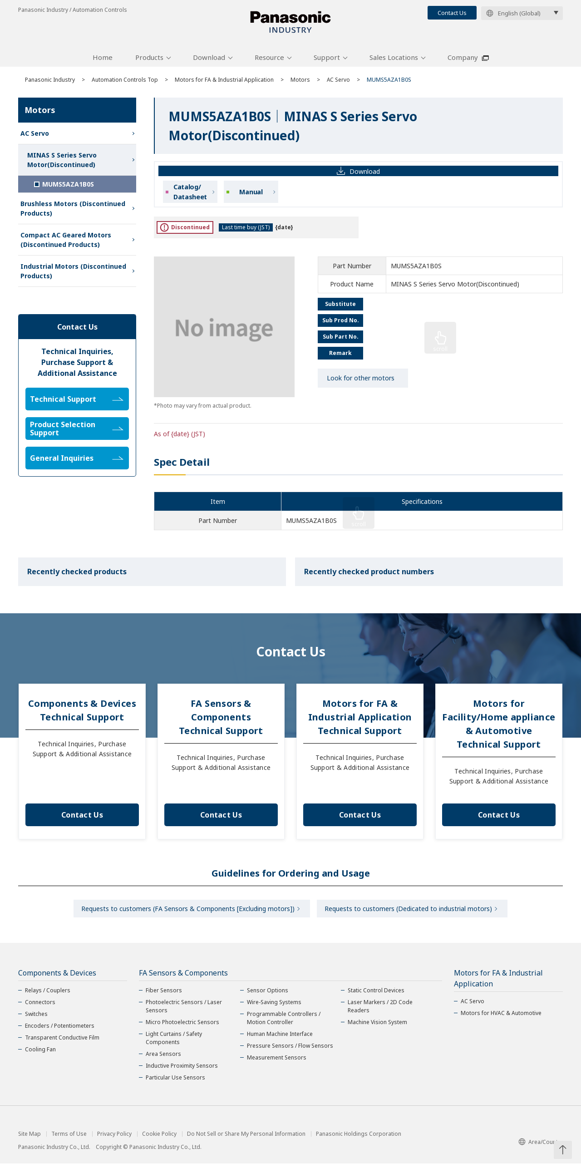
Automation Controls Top (125, 83)
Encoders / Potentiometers (59, 1030)
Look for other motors (360, 381)
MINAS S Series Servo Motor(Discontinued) (62, 163)
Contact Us (452, 13)
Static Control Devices (376, 995)
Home (103, 60)
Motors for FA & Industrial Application (224, 83)
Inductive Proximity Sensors (182, 1070)
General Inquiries (76, 461)
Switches (36, 1018)
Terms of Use (69, 1138)
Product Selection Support (76, 432)
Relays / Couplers (47, 995)
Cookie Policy (159, 1138)
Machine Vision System (377, 1026)
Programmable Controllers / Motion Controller (283, 1022)
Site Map (29, 1138)
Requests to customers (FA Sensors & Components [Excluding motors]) (186, 912)
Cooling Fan (40, 1054)
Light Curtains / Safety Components (174, 1042)
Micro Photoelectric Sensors (182, 1026)
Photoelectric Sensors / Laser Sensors (184, 1011)
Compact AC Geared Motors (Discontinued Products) (65, 243)
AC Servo (338, 83)
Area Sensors (163, 1058)
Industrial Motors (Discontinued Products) (73, 274)
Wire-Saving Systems (274, 1006)
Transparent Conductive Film (62, 1042)
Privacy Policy (114, 1138)
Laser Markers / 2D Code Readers (380, 1011)
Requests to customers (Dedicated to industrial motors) (409, 912)
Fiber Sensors (164, 995)
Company (463, 60)
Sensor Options (267, 995)
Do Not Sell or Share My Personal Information (246, 1138)
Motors (300, 83)
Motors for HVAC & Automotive (501, 1017)
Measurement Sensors (276, 1062)
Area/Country (540, 1146)
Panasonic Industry (50, 83)
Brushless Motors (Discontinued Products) (72, 211)
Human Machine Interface (280, 1038)
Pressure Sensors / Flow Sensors (290, 1050)
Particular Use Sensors (175, 1082)
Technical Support (76, 402)
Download (209, 60)
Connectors (40, 1006)
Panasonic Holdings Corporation (358, 1138)
